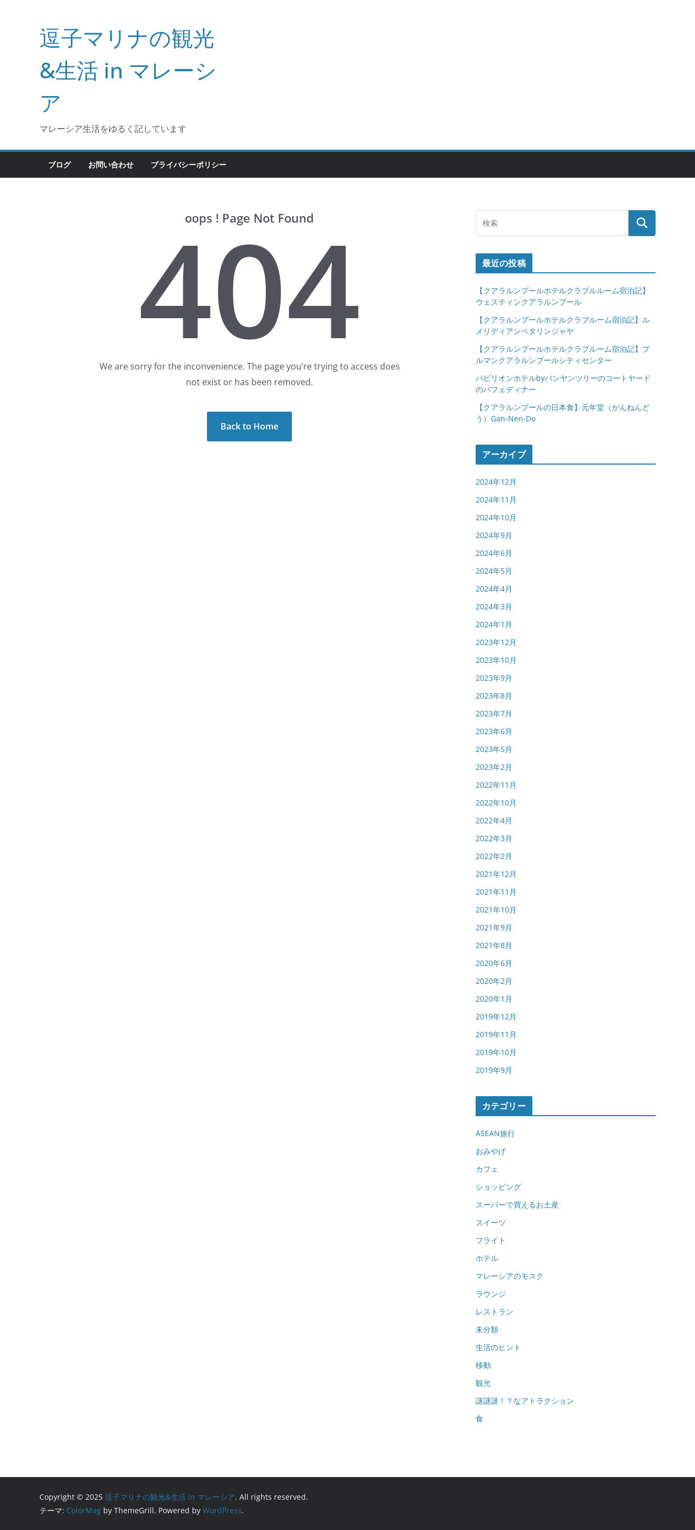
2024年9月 (494, 535)
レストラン (494, 1311)
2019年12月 (496, 1016)
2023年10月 (496, 660)
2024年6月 (494, 553)
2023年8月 (494, 695)
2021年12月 (496, 874)
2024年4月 (494, 588)
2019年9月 (494, 1070)
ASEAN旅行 (495, 1133)
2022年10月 (496, 802)
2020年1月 (494, 999)
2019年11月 (496, 1034)
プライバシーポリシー (188, 164)
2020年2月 (494, 981)
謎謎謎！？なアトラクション (525, 1400)
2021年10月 (496, 909)
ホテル (487, 1258)
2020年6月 (494, 963)
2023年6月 (494, 731)
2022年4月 (494, 820)
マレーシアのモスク (510, 1276)
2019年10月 (496, 1052)
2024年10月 (496, 517)
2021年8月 (494, 945)
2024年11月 (496, 499)
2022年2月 (494, 856)
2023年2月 (494, 767)
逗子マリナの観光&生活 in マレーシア (128, 70)
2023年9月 (494, 678)
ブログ (59, 164)
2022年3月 (494, 838)
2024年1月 (494, 624)
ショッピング (498, 1187)
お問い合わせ (110, 164)
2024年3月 (494, 606)
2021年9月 (494, 927)
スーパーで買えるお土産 (517, 1204)
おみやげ (491, 1151)
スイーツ (491, 1222)
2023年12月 (496, 642)
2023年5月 (494, 749)
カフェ (487, 1169)
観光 (483, 1383)
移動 (483, 1365)
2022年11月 (496, 785)
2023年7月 (494, 713)
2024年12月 (496, 482)
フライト (491, 1240)
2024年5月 (494, 571)
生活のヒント (498, 1347)
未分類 (487, 1329)
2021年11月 (496, 892)
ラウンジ (491, 1294)
